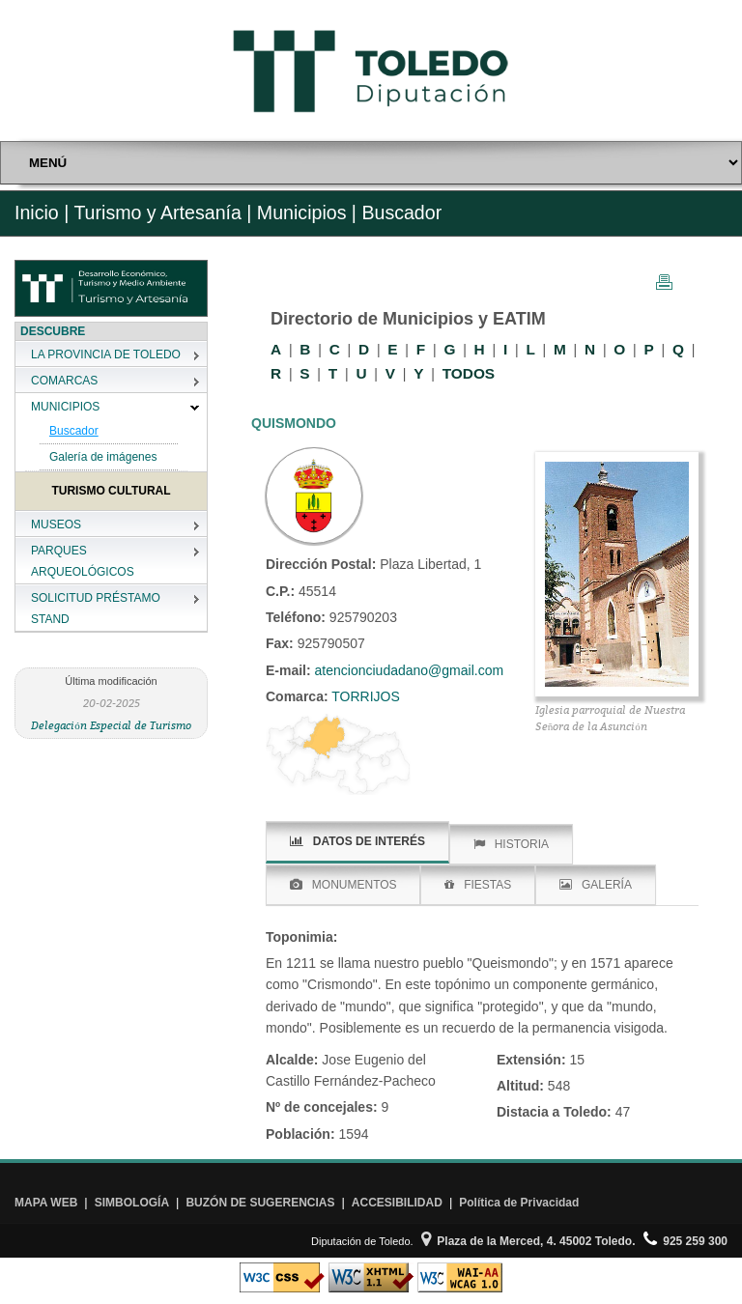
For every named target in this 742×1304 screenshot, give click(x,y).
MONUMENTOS (343, 885)
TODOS (468, 373)
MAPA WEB (45, 1202)
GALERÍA (595, 885)
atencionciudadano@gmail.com (409, 670)
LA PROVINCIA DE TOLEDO (106, 354)
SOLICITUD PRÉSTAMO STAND (95, 608)
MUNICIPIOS (65, 406)
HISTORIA (511, 844)
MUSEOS (56, 524)
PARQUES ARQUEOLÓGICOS (82, 561)
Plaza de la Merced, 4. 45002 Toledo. (528, 1241)
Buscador (74, 431)
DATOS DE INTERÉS (357, 841)
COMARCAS (64, 380)
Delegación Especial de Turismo (111, 725)
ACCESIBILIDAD (397, 1202)
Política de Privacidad (519, 1202)
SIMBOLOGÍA (132, 1202)
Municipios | (304, 212)
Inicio (36, 212)
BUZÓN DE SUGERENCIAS (260, 1202)
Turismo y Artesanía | (162, 212)
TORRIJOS (364, 696)
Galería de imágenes (103, 457)
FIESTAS (477, 885)
